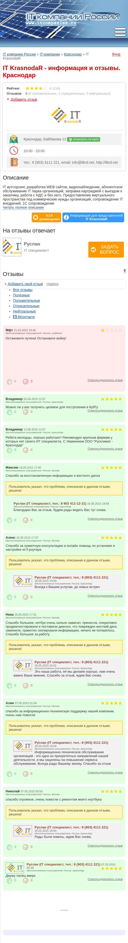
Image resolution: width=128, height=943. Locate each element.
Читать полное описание (23, 207)
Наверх (52, 284)
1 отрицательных (71, 93)
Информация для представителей (96, 217)
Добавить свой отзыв (25, 284)
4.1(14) (43, 88)
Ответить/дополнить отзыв (105, 380)
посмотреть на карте (84, 139)
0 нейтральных (98, 93)
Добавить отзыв (24, 99)
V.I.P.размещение (49, 217)
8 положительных (43, 93)
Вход (116, 54)
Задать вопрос (110, 249)
